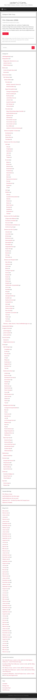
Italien (7, 177)
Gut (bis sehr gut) (12, 39)
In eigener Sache (6, 328)
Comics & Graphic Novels (9, 70)
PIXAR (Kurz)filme (10, 86)
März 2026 (4, 510)
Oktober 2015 (5, 584)
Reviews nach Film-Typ (9, 229)
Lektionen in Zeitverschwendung (13, 128)
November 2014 (6, 607)
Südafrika (8, 209)
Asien (6, 144)
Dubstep (6, 381)
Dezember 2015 (5, 580)
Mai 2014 (4, 620)
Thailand (8, 157)
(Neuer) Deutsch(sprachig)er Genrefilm (15, 111)
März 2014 (4, 624)
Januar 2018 (5, 531)
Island (7, 175)
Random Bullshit (7, 455)
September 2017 (6, 538)
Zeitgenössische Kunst (8, 342)
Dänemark (8, 166)
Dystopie (7, 274)
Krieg (6, 291)
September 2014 (6, 611)
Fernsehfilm (8, 244)
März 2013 (4, 649)
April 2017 (4, 546)
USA (6, 190)
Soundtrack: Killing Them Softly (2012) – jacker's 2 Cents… (15, 664)
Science (4, 471)
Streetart (5, 339)
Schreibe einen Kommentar (10, 41)
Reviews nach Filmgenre (9, 259)
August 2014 (5, 613)
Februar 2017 (5, 550)
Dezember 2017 (5, 534)
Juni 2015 (4, 592)
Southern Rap (7, 448)
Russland (8, 207)
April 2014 (4, 622)
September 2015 (6, 586)
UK (7, 187)
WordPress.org (5, 690)
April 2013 (4, 647)
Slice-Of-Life (8, 310)
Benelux (19, 38)
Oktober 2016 (5, 559)
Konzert (6, 355)
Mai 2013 (4, 645)
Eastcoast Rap (7, 442)
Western (7, 321)
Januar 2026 (5, 515)
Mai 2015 (4, 595)
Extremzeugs (6, 483)
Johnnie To (8, 100)
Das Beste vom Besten (10, 220)
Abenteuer (7, 264)
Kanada (8, 201)
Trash (6, 319)
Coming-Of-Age (9, 270)
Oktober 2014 (5, 609)
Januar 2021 (5, 521)
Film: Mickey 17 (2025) (7, 494)
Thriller (7, 316)
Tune (5, 368)
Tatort (6, 314)
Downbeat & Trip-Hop (9, 377)
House (5, 392)
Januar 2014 (5, 628)
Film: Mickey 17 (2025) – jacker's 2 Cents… (11, 667)
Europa (26, 38)
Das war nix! (8, 222)
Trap (5, 402)
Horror (6, 287)
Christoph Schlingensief (11, 91)
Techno (6, 400)
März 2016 (4, 574)
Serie (6, 255)
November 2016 (6, 557)
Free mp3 (6, 353)
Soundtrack (7, 366)
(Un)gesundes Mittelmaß (10, 218)
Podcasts (4, 458)
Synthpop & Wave (8, 433)
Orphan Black (8, 137)
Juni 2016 (4, 567)
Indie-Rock (6, 416)
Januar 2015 (5, 603)
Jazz (5, 418)
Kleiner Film (8, 248)
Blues (5, 409)
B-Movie (7, 236)
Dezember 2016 (6, 555)
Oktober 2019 (5, 527)
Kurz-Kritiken (9, 126)
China (7, 146)
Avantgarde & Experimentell (10, 407)
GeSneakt (8, 117)
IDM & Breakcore (8, 394)
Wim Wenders (9, 104)
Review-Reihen (7, 79)
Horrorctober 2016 (10, 123)
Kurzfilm (7, 250)
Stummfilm (7, 257)
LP (5, 357)
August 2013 (5, 639)
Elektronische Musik (7, 371)
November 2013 (6, 632)
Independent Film (20, 39)
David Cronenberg (10, 93)
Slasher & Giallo (8, 308)
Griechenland (9, 172)
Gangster (7, 283)
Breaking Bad (8, 133)
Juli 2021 (4, 517)
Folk (5, 412)
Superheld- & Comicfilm (10, 312)
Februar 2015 (5, 601)
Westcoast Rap (7, 450)
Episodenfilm (8, 242)
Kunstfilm (7, 293)
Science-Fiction (8, 306)
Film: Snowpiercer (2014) (27, 667)
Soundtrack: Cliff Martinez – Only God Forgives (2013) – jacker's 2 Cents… (18, 673)
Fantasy (7, 281)
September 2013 (6, 637)
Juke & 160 (6, 396)
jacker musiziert (7, 332)
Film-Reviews (31, 38)
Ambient (6, 373)
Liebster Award (6, 63)
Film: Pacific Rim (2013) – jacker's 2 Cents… (11, 660)
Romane (5, 72)
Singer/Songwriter (8, 430)
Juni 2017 (4, 544)
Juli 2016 (4, 565)
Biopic (6, 268)
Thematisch (8, 108)
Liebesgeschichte (9, 295)
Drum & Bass (7, 379)
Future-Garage (7, 390)
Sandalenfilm (8, 302)
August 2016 (5, 563)
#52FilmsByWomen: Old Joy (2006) (10, 498)
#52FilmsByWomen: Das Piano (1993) (10, 496)
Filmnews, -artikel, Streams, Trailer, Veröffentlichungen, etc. (16, 323)
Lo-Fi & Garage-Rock (9, 420)
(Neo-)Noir (7, 262)
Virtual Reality (6, 478)
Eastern (7, 276)
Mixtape (6, 359)
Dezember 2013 (5, 630)
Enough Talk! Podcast (8, 460)
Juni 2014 (4, 618)
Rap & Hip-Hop (6, 437)
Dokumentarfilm (9, 240)
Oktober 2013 (5, 635)
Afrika (7, 194)
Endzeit (7, 279)
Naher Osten (9, 205)
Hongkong (8, 149)
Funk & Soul (7, 414)
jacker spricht (6, 335)
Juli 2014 (4, 616)
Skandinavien (9, 183)
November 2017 (6, 536)
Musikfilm (7, 298)
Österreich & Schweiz (11, 179)
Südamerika (9, 211)
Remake (7, 253)
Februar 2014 (5, 626)
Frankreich (8, 170)
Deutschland (9, 168)
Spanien (8, 185)
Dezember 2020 (6, 523)
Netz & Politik (6, 466)
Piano (5, 424)
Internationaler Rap (8, 446)
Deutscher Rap (7, 440)
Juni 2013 (4, 643)
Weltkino (7, 192)
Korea (7, 155)
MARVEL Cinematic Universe (12, 84)
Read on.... (5, 33)
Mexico (8, 203)
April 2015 (4, 597)
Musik (3, 344)
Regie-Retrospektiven (10, 89)
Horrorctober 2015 (10, 121)
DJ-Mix (6, 351)
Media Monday (6, 65)
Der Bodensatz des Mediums (11, 224)
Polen (7, 181)
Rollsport (5, 485)
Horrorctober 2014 (10, 119)
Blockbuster (8, 238)
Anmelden (4, 683)
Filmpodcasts (6, 462)
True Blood (7, 139)
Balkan (7, 162)
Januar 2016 (5, 578)
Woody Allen (9, 106)
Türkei (7, 213)
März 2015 (4, 599)
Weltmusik (6, 435)
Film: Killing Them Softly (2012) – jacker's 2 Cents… (13, 669)
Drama (22, 38)
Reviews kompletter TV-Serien (11, 130)
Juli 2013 (4, 641)
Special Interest (6, 469)
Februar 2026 (5, 513)
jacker (18, 22)
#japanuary (9, 115)
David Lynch (9, 95)
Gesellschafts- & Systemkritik (11, 285)
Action (6, 266)
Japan (7, 153)
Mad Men (7, 135)
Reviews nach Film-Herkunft (10, 142)
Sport (3, 480)
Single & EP (7, 364)
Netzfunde (4, 453)
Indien (7, 198)
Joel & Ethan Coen (10, 97)
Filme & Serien (5, 39)
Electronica (6, 386)
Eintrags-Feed (5, 685)
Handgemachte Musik (8, 405)
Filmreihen (7, 82)
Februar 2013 (5, 651)
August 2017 (5, 540)
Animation (7, 232)
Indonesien (8, 151)
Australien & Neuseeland (11, 196)
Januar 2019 (5, 529)
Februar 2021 (5, 519)
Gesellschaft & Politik (7, 326)
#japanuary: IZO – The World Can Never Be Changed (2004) (15, 500)
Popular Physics (7, 476)
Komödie (26, 39)
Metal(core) (6, 422)
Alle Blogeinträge (7, 38)
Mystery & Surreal (9, 300)
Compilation (7, 349)
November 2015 (6, 582)
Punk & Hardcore (8, 428)
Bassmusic (6, 375)
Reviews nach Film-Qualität (10, 216)
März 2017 (4, 548)
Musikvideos (7, 362)
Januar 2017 (5, 552)
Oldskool (6, 398)
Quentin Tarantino (10, 102)
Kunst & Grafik (5, 337)
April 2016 (4, 571)
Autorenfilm (14, 38)
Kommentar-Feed (6, 687)
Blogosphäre (5, 58)
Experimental (7, 388)
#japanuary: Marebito (7, 502)
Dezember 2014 (5, 605)
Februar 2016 (5, 576)
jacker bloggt (6, 330)
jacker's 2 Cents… (18, 2)
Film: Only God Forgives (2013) (10, 675)
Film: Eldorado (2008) (10, 20)
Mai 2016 (4, 569)
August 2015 (5, 588)
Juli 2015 (4, 590)
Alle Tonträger (6, 347)
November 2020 (6, 525)
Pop (5, 426)
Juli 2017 (4, 542)
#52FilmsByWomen (10, 113)
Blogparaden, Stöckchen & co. (10, 61)
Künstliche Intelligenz (8, 474)
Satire (6, 304)
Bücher (4, 67)
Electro (6, 383)
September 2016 (6, 561)
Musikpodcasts (6, 464)
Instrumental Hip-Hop (9, 444)
